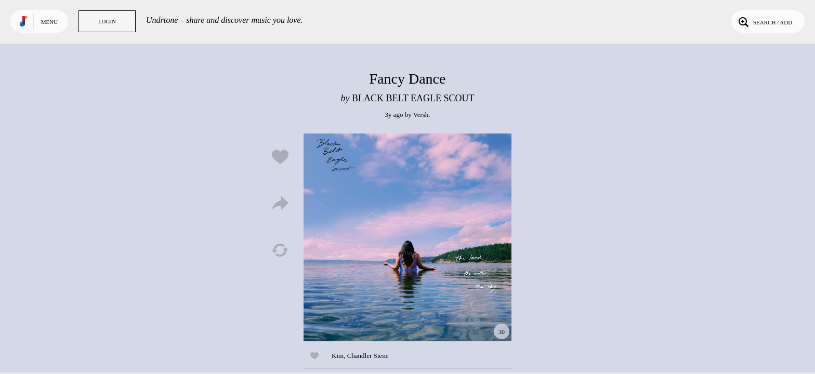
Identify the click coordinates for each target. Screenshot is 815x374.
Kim (338, 355)
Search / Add (764, 21)
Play (407, 237)
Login (107, 21)
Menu (49, 22)
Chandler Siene (368, 355)
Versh (421, 114)
